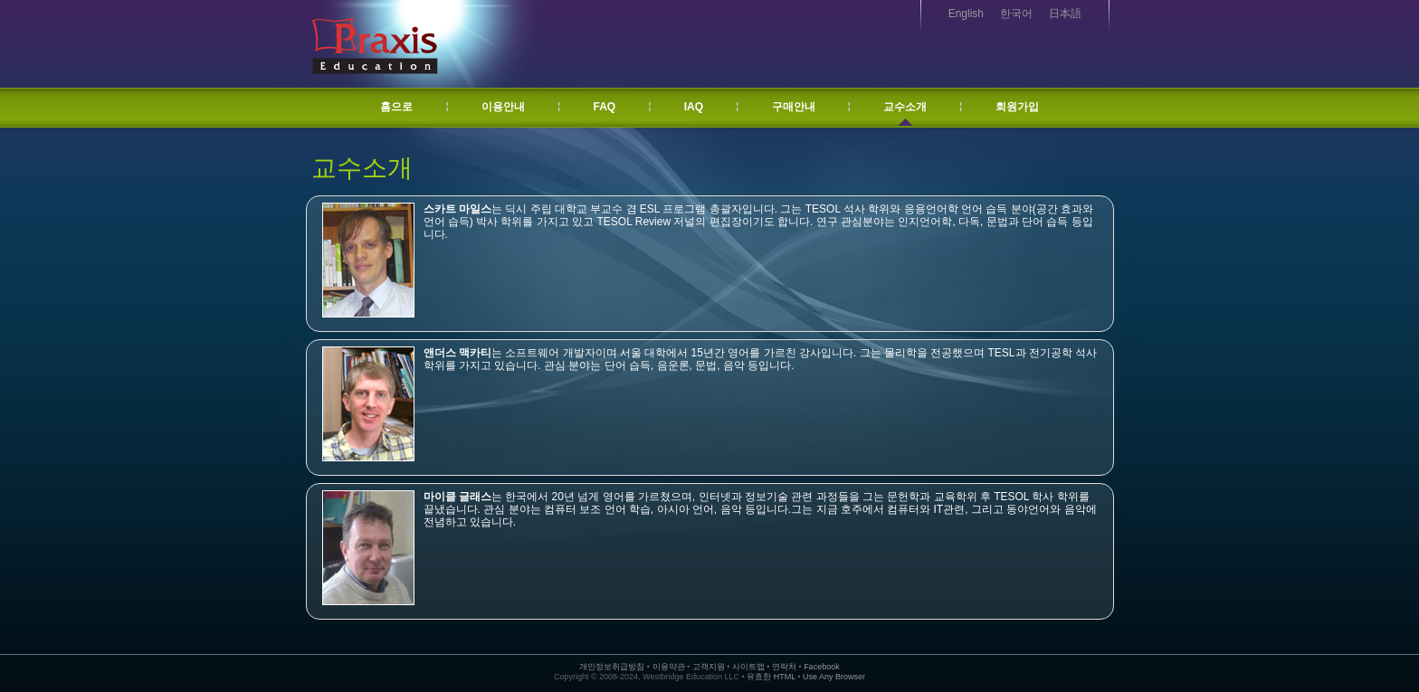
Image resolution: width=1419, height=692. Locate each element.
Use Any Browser (834, 676)
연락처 (784, 666)
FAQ (604, 106)
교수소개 (905, 106)
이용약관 (668, 666)
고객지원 (708, 666)
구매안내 (793, 106)
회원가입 (1017, 106)
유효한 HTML (771, 676)
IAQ (693, 106)
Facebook (822, 666)
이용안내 (503, 106)
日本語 (1065, 13)
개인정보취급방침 (611, 666)
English (966, 13)
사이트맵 (748, 666)
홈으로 (396, 106)
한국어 (1016, 13)
